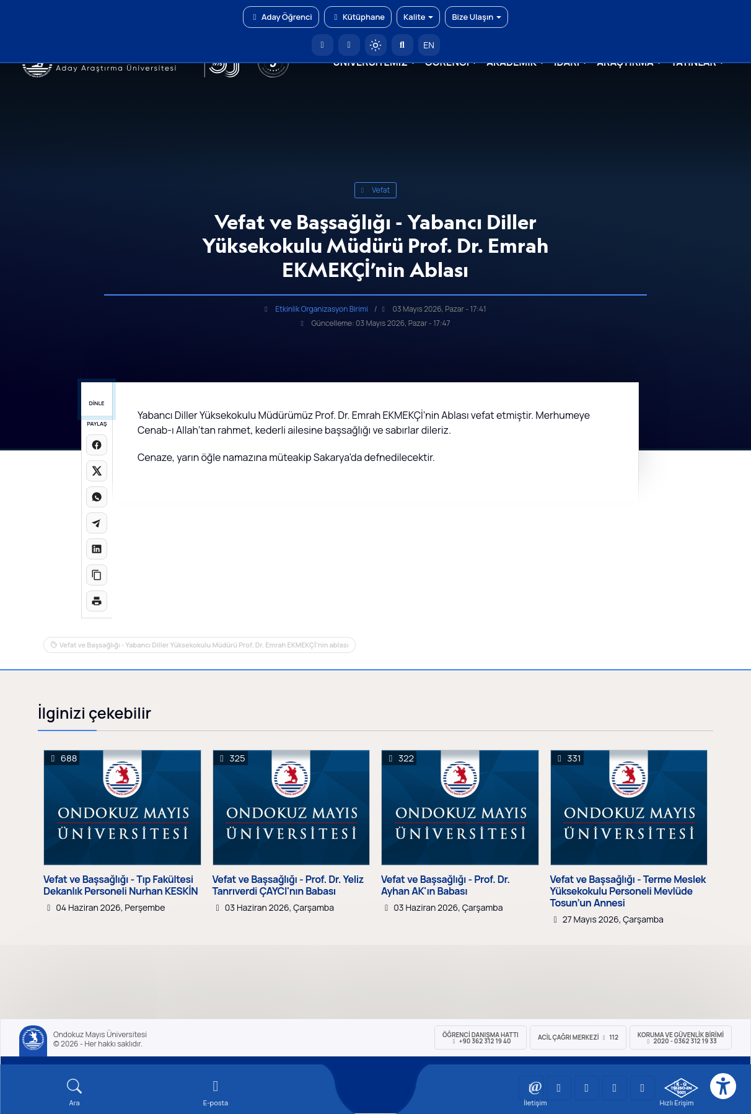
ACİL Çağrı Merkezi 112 (578, 1037)
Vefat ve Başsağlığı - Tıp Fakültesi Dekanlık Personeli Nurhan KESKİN (120, 885)
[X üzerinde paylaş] (96, 470)
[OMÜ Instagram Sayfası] (586, 1088)
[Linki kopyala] (96, 575)
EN (428, 45)
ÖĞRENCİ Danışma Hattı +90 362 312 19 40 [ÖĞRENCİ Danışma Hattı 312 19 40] (480, 1037)
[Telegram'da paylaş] (96, 522)
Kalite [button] (418, 16)
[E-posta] (349, 45)
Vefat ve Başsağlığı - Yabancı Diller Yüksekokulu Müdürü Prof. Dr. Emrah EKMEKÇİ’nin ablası (204, 644)
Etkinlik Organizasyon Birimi (321, 309)
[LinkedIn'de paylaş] (96, 548)
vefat (375, 190)
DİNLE (96, 403)
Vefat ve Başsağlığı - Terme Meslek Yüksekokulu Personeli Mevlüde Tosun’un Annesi (628, 892)
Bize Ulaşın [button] (476, 16)
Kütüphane (358, 16)
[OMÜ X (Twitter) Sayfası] (614, 1088)
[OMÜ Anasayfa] (322, 45)
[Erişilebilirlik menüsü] (723, 1086)
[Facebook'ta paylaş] (96, 444)
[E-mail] (215, 1093)
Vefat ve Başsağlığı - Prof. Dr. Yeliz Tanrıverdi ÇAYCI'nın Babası (288, 885)
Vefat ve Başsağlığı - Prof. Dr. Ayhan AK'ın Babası (445, 885)
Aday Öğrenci (281, 16)
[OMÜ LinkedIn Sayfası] (559, 1088)
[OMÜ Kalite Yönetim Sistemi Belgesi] (681, 1088)
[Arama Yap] (402, 45)
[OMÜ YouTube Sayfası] (531, 1088)
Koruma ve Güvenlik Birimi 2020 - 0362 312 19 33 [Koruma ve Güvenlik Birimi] (681, 1037)
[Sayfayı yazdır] (96, 601)
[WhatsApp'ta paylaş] (96, 496)
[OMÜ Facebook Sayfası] (642, 1088)
